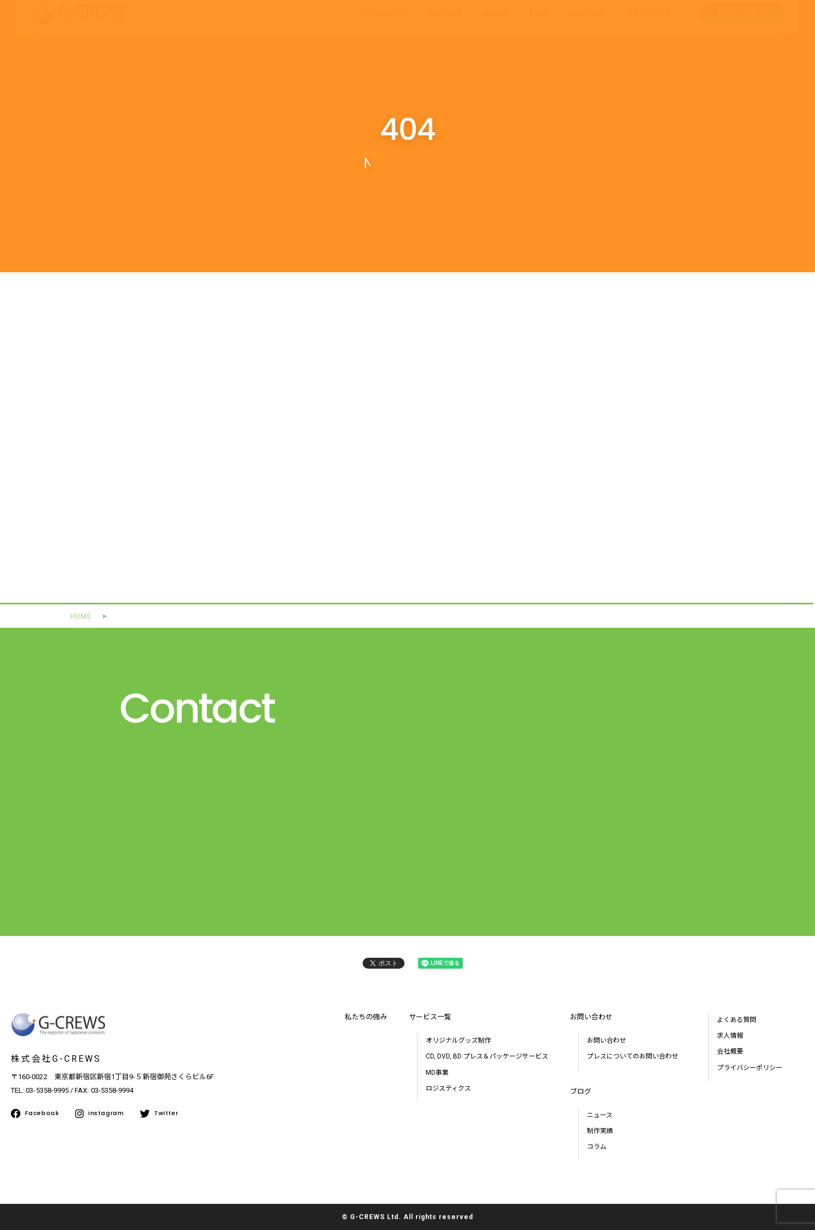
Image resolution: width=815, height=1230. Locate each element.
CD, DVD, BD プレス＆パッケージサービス (487, 1056)
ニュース (599, 1115)
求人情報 (730, 1035)
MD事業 (437, 1072)
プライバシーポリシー (749, 1068)
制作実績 (600, 1131)
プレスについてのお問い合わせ (632, 1056)
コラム (596, 1147)
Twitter (159, 1113)
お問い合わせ (606, 1040)
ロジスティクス (448, 1088)
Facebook (35, 1113)
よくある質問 (736, 1020)
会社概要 (730, 1051)
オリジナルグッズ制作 (458, 1040)
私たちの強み (366, 1017)
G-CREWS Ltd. (375, 1217)
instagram (99, 1113)
